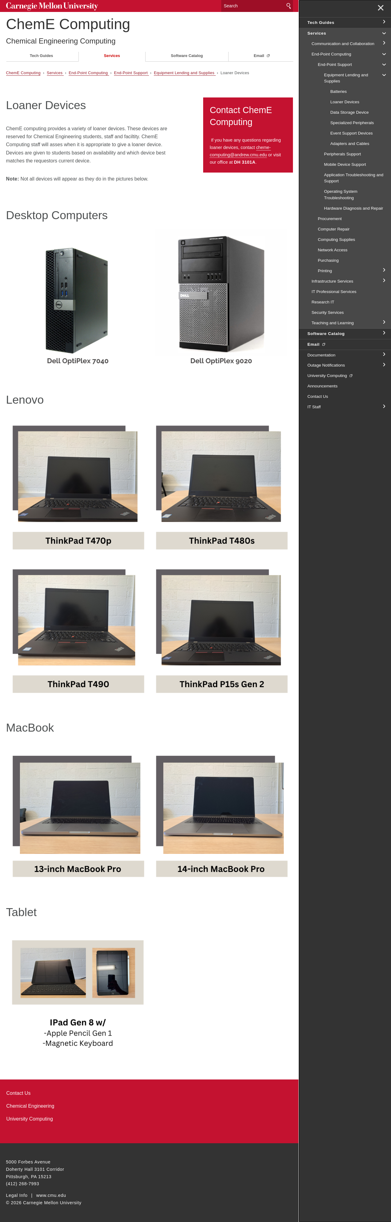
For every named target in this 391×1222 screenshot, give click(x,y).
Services (112, 55)
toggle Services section (383, 32)
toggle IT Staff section (383, 406)
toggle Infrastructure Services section (383, 280)
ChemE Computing (68, 24)
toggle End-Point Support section (383, 64)
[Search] (257, 6)
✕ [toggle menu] (381, 8)
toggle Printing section (383, 270)
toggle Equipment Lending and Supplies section (383, 74)
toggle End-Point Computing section (383, 53)
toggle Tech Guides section (383, 22)
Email (259, 55)
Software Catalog (187, 55)
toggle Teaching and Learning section (383, 322)
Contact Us (18, 1093)
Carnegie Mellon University (52, 6)
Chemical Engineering (30, 1106)
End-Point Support (131, 72)
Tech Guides (41, 55)
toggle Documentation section (383, 354)
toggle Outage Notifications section (383, 365)
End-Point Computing (89, 72)
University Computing (29, 1118)
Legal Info (17, 1195)
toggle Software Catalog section (383, 333)
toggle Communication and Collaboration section (383, 43)
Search (288, 6)
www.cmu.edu (51, 1195)
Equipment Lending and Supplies (184, 72)
